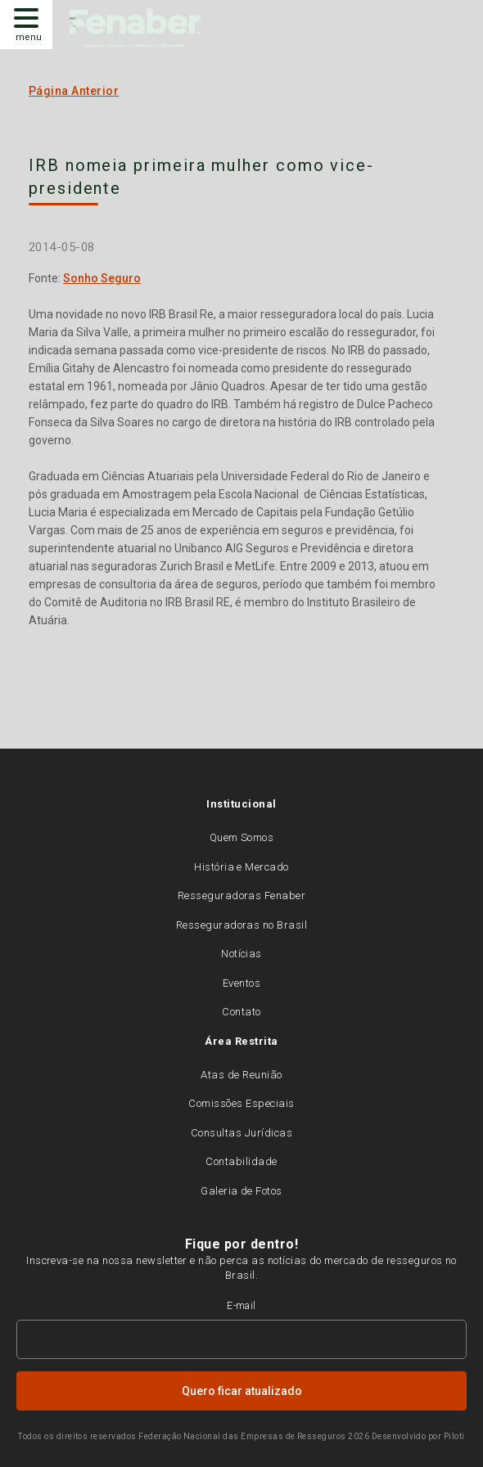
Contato (241, 1012)
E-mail (241, 1306)
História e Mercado (241, 867)
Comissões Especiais (241, 1103)
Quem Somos (242, 837)
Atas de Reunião (241, 1075)
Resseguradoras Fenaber (242, 895)
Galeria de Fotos (241, 1191)
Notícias (241, 953)
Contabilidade (241, 1161)
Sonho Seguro (102, 278)
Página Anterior (74, 90)
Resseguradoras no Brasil (242, 925)
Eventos (241, 983)
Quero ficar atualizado (242, 1390)
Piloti (454, 1436)
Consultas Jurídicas (241, 1133)
